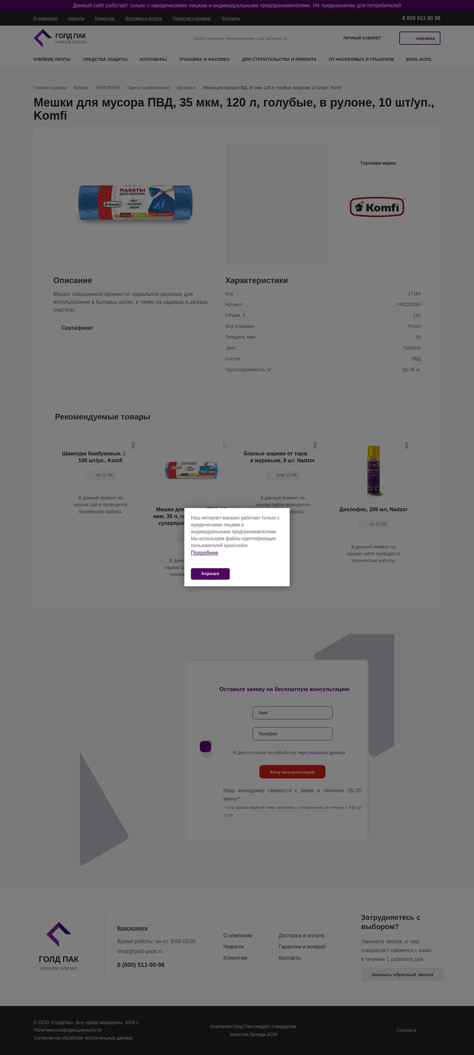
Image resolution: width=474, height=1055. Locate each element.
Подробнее (204, 553)
